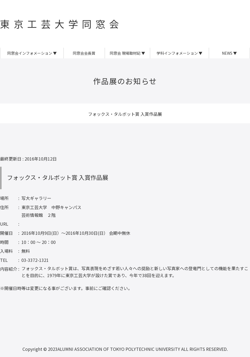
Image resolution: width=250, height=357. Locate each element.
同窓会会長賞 (84, 53)
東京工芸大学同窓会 (61, 24)
